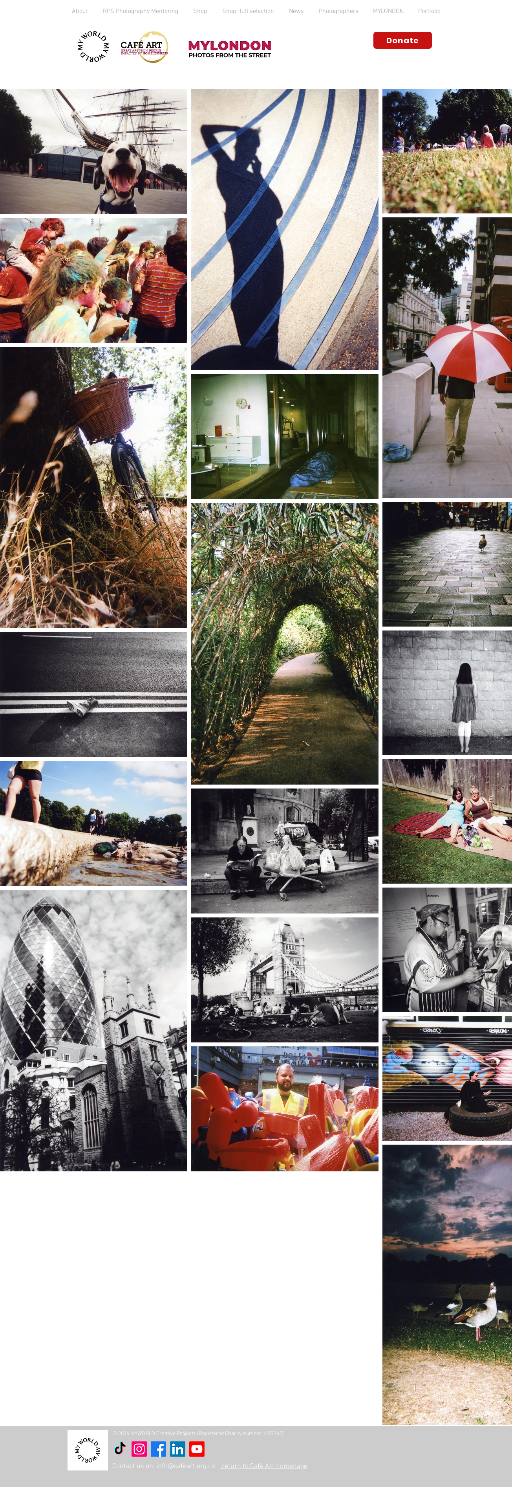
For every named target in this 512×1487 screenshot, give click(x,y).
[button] (79, 11)
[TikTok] (120, 1449)
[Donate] (402, 40)
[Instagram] (139, 1449)
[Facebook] (158, 1449)
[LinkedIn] (177, 1449)
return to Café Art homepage (263, 1466)
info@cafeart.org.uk (186, 1466)
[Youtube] (197, 1449)
